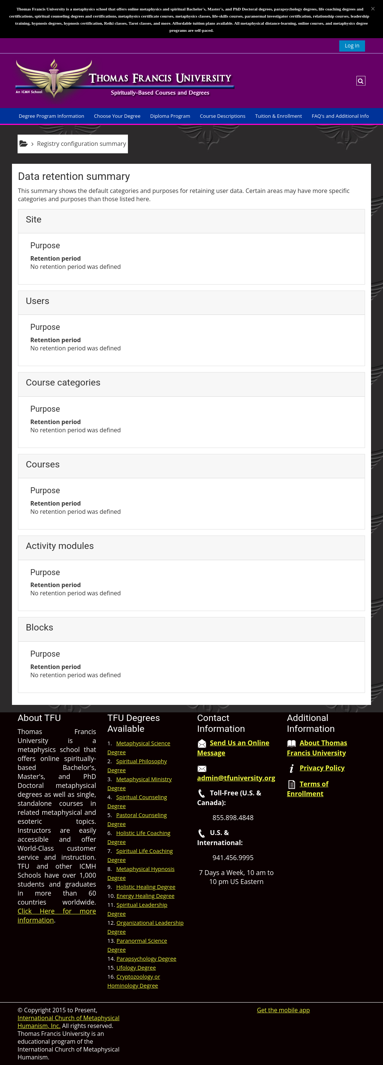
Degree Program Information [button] (51, 116)
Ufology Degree (136, 967)
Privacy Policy (322, 767)
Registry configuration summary (81, 143)
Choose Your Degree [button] (117, 116)
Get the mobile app (283, 1010)
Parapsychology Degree (146, 958)
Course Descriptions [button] (222, 116)
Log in (352, 45)
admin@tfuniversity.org (236, 777)
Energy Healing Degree (145, 895)
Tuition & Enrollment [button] (278, 116)
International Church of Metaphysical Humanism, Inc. (68, 1022)
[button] (360, 81)
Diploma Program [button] (170, 116)
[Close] (373, 9)
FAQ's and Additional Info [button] (340, 116)
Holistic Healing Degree (145, 886)
